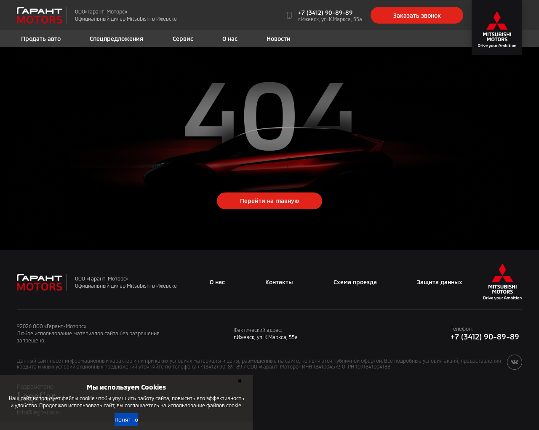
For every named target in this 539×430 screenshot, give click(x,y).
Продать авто (41, 38)
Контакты (279, 282)
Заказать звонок (417, 15)
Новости (279, 38)
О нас (229, 38)
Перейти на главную (269, 200)
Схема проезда (355, 282)
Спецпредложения (116, 38)
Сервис (183, 38)
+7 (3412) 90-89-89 (325, 12)
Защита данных (439, 282)
